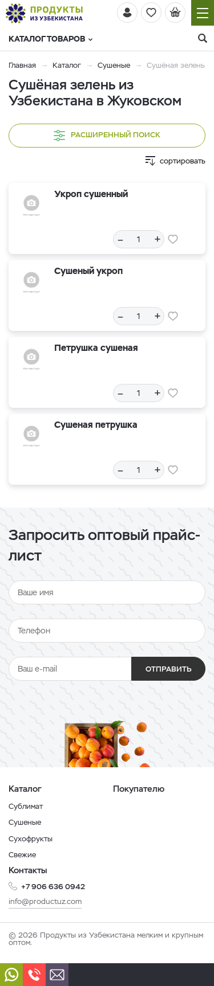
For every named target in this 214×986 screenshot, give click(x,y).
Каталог (67, 65)
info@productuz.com (45, 901)
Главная (22, 65)
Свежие (22, 855)
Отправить (169, 669)
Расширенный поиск (107, 135)
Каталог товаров (50, 39)
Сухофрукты (31, 839)
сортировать (182, 161)
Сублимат (26, 806)
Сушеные (114, 65)
